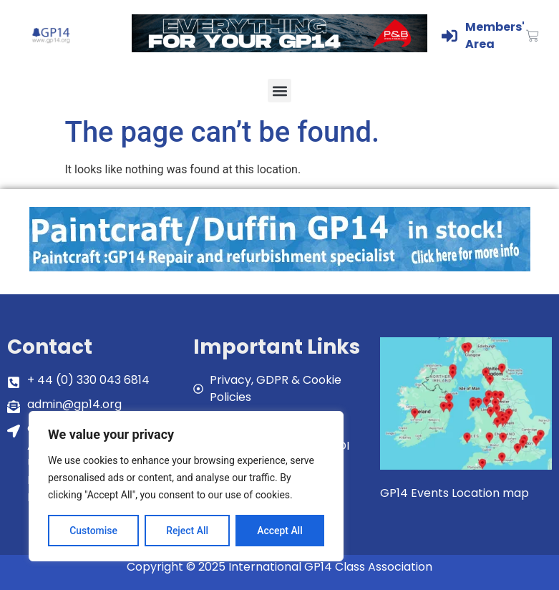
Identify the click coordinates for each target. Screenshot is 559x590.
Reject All (187, 530)
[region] (186, 486)
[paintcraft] (279, 267)
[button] (279, 90)
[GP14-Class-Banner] (279, 48)
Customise (93, 530)
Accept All (280, 530)
